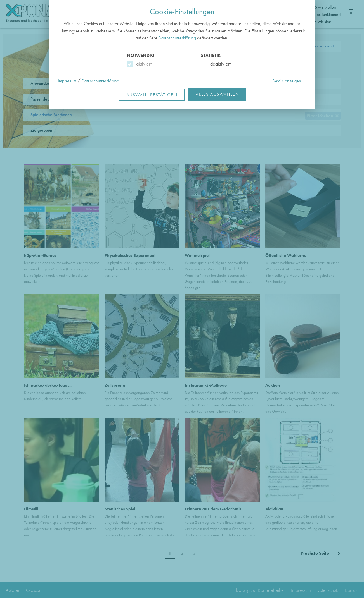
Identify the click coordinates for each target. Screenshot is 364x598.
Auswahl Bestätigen (152, 95)
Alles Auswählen (217, 94)
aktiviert (142, 64)
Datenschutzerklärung (177, 38)
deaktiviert (216, 64)
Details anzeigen (286, 81)
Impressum (67, 81)
